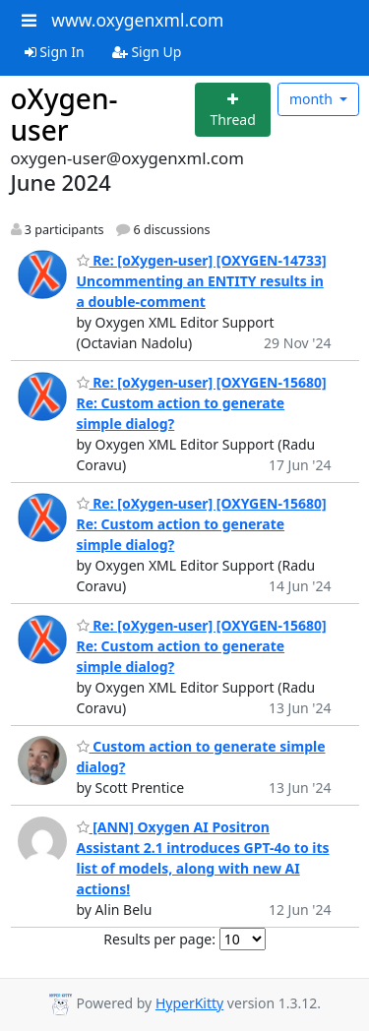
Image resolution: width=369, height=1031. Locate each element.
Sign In (55, 51)
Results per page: (159, 939)
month (313, 99)
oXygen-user (64, 114)
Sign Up (147, 51)
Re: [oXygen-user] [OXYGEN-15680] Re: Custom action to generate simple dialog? (202, 403)
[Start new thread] (233, 110)
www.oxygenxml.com (137, 19)
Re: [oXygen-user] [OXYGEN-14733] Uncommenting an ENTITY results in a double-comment (202, 281)
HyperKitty (189, 1003)
